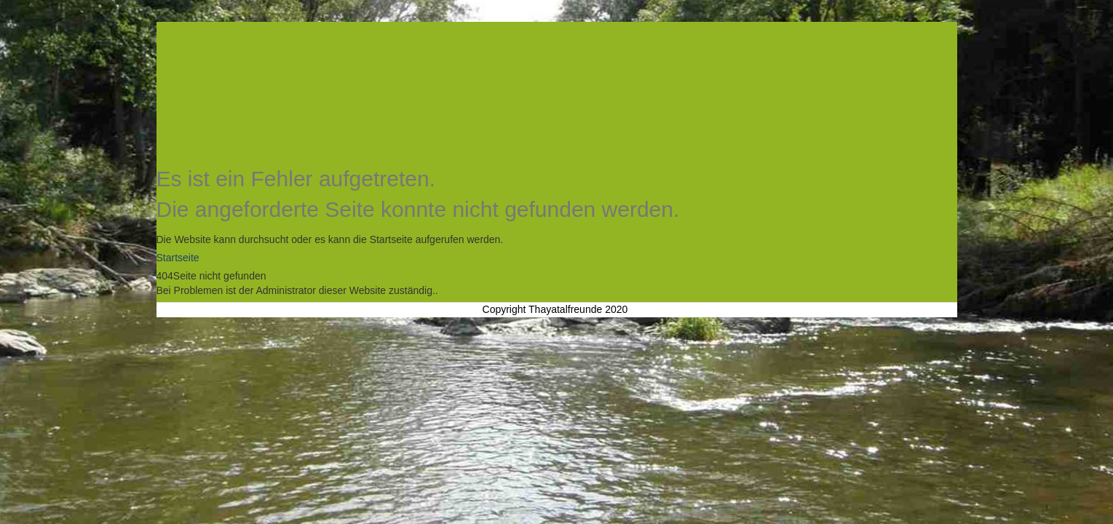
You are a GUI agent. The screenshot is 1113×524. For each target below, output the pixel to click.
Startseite (178, 257)
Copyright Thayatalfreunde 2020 (555, 309)
